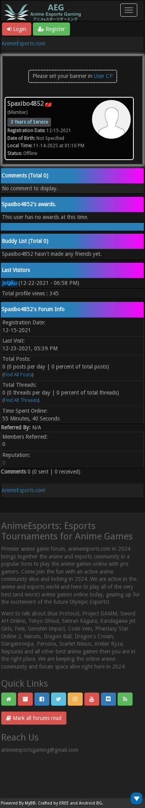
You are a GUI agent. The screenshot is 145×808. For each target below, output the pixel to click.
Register (51, 29)
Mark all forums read (33, 718)
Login (16, 29)
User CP (103, 76)
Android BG (90, 803)
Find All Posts (18, 374)
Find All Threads (21, 400)
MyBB (30, 803)
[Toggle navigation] (128, 10)
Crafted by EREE (53, 803)
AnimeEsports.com (23, 43)
